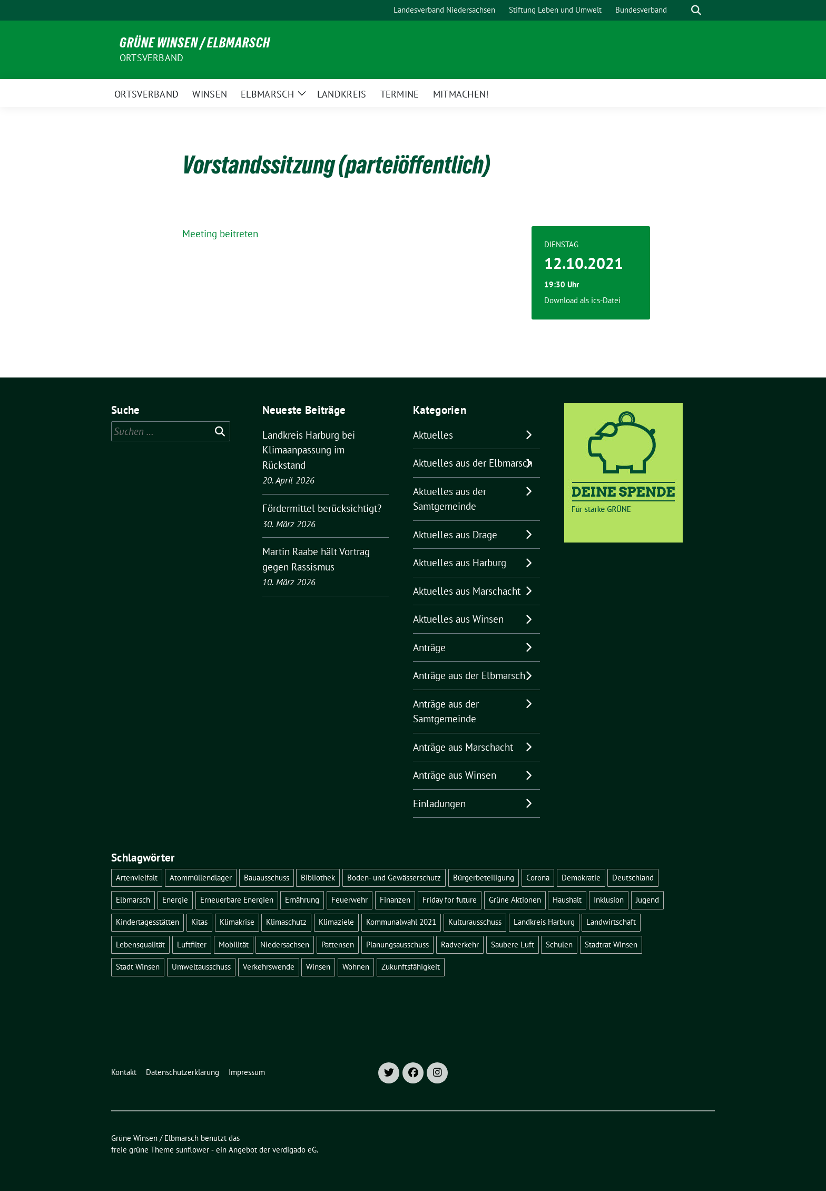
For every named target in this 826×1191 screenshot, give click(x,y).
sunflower (192, 1150)
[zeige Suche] (696, 10)
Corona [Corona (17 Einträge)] (537, 878)
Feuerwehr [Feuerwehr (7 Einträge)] (349, 900)
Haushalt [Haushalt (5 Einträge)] (567, 900)
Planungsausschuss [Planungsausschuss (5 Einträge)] (397, 945)
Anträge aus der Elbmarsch (469, 675)
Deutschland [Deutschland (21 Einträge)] (633, 878)
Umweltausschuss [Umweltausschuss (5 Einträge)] (201, 967)
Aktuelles (433, 435)
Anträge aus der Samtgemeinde (446, 711)
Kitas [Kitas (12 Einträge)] (199, 922)
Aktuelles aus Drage (455, 534)
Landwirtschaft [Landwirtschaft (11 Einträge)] (611, 922)
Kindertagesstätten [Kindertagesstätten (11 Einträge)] (147, 922)
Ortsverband (151, 58)
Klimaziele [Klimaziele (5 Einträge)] (336, 922)
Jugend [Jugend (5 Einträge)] (647, 900)
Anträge (429, 647)
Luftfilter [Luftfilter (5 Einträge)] (191, 945)
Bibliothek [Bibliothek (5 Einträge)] (318, 878)
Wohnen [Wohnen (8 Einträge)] (355, 967)
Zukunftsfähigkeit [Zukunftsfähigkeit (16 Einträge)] (410, 967)
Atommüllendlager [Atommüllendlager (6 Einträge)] (201, 878)
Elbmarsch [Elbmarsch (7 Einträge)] (133, 900)
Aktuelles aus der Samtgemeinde (449, 499)
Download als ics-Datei (582, 300)
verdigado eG (294, 1150)
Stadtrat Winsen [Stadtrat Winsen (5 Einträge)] (611, 945)
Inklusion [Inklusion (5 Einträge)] (609, 900)
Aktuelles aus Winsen (458, 619)
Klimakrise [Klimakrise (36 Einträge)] (237, 922)
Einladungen (439, 803)
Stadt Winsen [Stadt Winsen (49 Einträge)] (138, 967)
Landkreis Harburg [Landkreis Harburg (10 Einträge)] (544, 922)
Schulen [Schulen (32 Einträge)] (559, 945)
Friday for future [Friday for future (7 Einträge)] (449, 900)
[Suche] (681, 10)
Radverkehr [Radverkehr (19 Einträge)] (460, 945)
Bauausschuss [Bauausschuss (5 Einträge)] (266, 878)
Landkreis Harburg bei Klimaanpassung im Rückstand (308, 450)
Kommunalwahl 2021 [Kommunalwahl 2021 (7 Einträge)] (401, 922)
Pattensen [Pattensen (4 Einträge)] (337, 945)
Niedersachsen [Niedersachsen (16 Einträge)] (284, 945)
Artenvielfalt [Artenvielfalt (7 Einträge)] (137, 878)
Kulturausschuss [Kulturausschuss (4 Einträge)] (475, 922)
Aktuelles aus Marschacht (466, 591)
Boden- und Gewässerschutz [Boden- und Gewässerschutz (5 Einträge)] (394, 878)
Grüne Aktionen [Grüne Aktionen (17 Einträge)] (515, 900)
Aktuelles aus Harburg (459, 562)
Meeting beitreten (220, 233)
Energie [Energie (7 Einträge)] (175, 900)
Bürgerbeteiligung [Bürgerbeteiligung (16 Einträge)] (483, 878)
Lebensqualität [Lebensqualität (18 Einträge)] (140, 945)
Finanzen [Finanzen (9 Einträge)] (395, 900)
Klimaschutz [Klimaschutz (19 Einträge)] (286, 922)
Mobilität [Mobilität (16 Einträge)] (234, 945)
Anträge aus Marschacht (463, 747)
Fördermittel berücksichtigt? (321, 508)
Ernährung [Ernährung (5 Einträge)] (302, 900)
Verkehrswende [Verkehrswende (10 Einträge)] (268, 967)
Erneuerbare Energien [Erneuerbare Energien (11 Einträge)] (236, 900)
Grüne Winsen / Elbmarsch (195, 43)
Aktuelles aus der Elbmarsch (473, 463)
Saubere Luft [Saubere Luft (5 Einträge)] (512, 945)
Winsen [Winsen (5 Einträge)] (318, 967)
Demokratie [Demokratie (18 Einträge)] (581, 878)
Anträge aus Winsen (454, 775)
